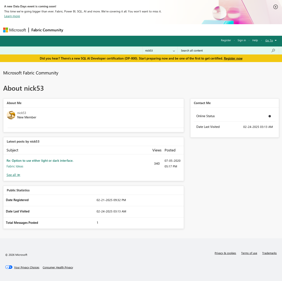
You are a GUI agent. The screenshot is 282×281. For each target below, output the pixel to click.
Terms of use (249, 253)
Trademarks (269, 253)
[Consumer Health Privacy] (58, 267)
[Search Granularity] (160, 50)
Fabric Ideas (15, 166)
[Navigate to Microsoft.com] (14, 30)
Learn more (12, 16)
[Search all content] (228, 50)
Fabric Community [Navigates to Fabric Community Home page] (47, 29)
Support (180, 30)
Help (255, 40)
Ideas (108, 30)
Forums (72, 30)
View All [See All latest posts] (13, 174)
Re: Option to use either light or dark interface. (40, 160)
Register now (233, 58)
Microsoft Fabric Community (30, 73)
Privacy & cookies (225, 253)
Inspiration (91, 30)
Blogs (146, 30)
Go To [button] (269, 40)
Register (226, 40)
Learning (162, 30)
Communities (127, 30)
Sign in (242, 40)
